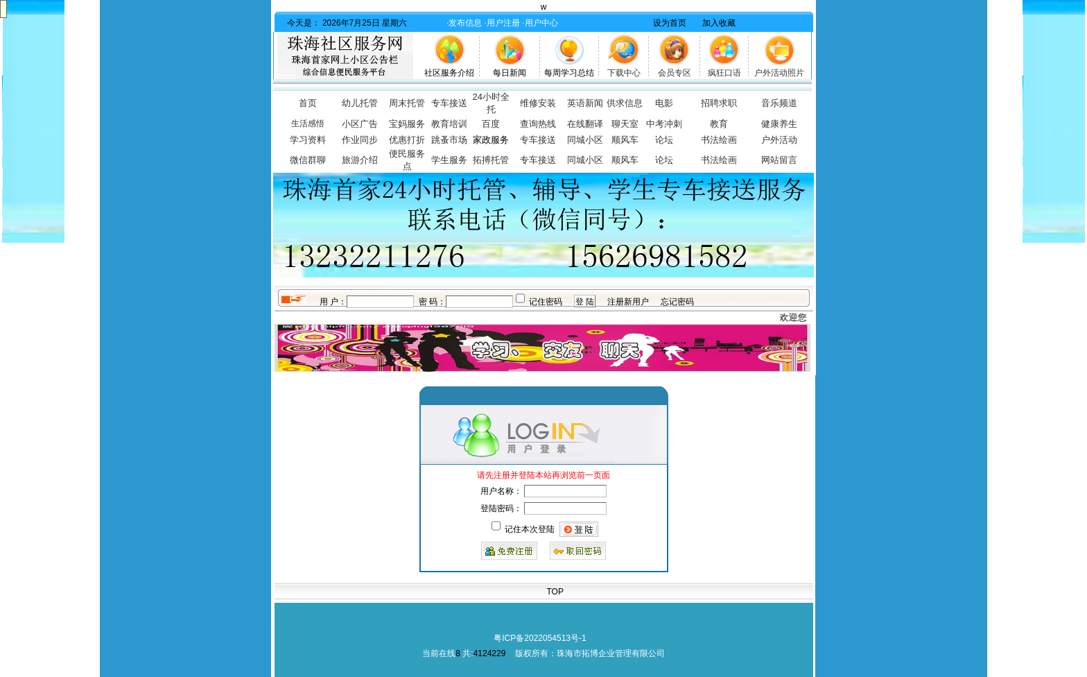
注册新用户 (628, 302)
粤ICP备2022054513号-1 (540, 638)
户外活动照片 (779, 73)
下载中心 (624, 73)
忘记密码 (677, 302)
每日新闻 (509, 73)
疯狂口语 (724, 73)
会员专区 (674, 73)
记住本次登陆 (530, 529)
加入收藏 (719, 23)
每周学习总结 (569, 73)
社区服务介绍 (449, 73)
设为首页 (669, 23)
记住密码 (545, 302)
